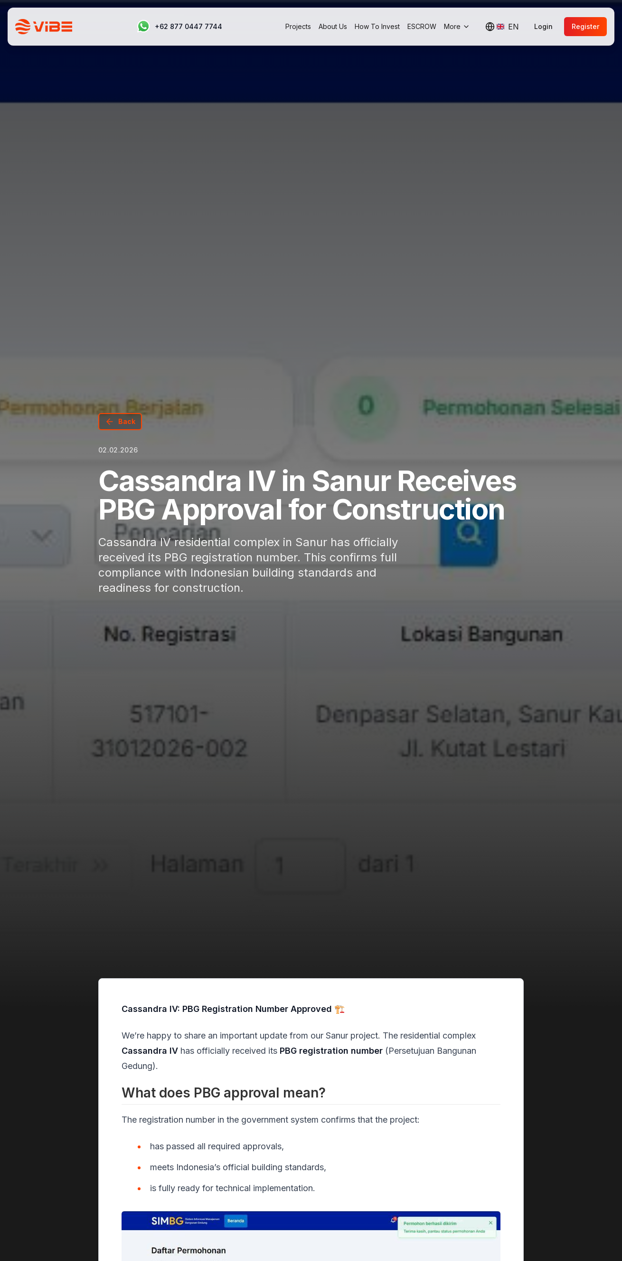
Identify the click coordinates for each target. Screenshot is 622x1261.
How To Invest (377, 26)
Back (120, 421)
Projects (298, 26)
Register (585, 26)
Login (543, 26)
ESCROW (421, 26)
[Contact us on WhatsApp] (179, 27)
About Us (333, 26)
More (457, 26)
